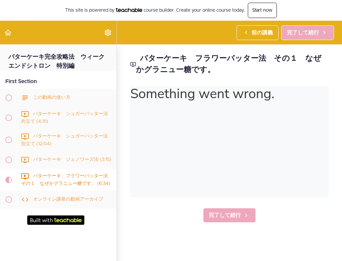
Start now (262, 10)
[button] (8, 32)
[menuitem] (108, 32)
